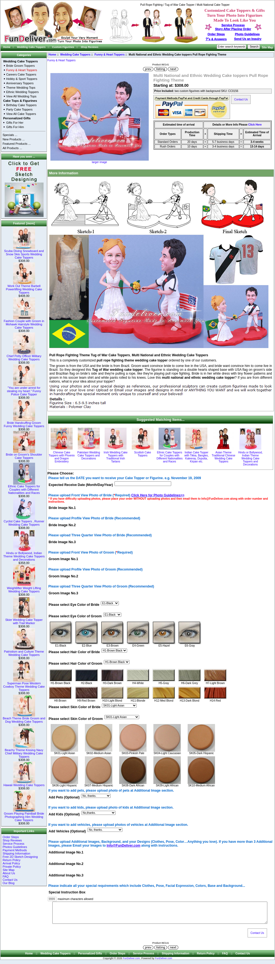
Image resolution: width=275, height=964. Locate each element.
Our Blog (8, 883)
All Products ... (12, 148)
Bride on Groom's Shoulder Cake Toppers (24, 454)
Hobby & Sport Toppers (21, 78)
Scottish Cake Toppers (142, 454)
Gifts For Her (14, 122)
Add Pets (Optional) (64, 797)
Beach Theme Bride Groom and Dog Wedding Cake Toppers (24, 718)
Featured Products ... (16, 143)
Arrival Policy (11, 863)
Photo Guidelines (247, 34)
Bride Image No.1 (62, 508)
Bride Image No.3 (62, 542)
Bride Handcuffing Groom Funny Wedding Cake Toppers (24, 423)
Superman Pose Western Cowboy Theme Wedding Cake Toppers (24, 685)
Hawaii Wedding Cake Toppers (23, 784)
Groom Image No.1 (63, 559)
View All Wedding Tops (21, 96)
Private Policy (11, 866)
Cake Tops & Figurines (20, 100)
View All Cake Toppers (21, 113)
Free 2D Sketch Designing (20, 856)
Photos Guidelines (14, 847)
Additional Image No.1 (66, 852)
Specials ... (9, 135)
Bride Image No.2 (62, 525)
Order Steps (216, 34)
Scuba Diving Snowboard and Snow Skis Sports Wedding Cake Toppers (24, 253)
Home (6, 46)
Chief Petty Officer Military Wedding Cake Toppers (24, 356)
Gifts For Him (15, 127)
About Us (8, 873)
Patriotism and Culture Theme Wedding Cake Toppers (24, 651)
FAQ (5, 876)
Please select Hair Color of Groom (75, 664)
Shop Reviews (89, 46)
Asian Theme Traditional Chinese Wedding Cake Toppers (223, 457)
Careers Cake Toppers (21, 74)
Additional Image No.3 (66, 875)
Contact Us (9, 879)
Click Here (255, 124)
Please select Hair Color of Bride (74, 652)
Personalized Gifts (16, 118)
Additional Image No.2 (66, 864)
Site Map (267, 47)
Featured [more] (24, 223)
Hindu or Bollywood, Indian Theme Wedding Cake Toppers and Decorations (24, 555)
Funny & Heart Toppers (109, 54)
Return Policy (11, 860)
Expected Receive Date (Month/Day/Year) (81, 485)
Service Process (13, 843)
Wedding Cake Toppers (31, 46)
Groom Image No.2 (63, 576)
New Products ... (13, 139)
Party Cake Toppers (19, 109)
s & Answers (216, 39)
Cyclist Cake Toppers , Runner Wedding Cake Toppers (24, 521)
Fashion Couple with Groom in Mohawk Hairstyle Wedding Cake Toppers (24, 323)
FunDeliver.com (131, 962)
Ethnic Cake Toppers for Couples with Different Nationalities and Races (24, 488)
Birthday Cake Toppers (21, 105)
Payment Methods (14, 850)
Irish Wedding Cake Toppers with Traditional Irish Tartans (116, 457)
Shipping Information (16, 853)
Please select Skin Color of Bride (75, 707)
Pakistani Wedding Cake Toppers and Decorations (88, 455)
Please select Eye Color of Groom (75, 616)
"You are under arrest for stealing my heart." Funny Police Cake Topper (24, 389)
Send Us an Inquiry (248, 38)
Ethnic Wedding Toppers (22, 92)
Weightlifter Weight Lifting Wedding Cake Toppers (24, 588)
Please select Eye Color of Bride (74, 605)
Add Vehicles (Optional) (67, 831)
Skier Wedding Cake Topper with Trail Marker (24, 620)
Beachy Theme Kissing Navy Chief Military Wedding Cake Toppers (24, 752)
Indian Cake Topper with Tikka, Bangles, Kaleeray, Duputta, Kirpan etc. (196, 457)
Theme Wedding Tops (20, 87)
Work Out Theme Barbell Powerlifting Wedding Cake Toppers (24, 288)
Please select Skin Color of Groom (76, 719)
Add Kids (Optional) (64, 815)
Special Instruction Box (67, 892)
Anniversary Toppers (19, 83)
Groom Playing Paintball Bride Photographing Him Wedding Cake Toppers (24, 815)
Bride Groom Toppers (20, 65)
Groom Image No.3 (63, 593)
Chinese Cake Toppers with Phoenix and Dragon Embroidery (62, 457)
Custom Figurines (63, 46)
